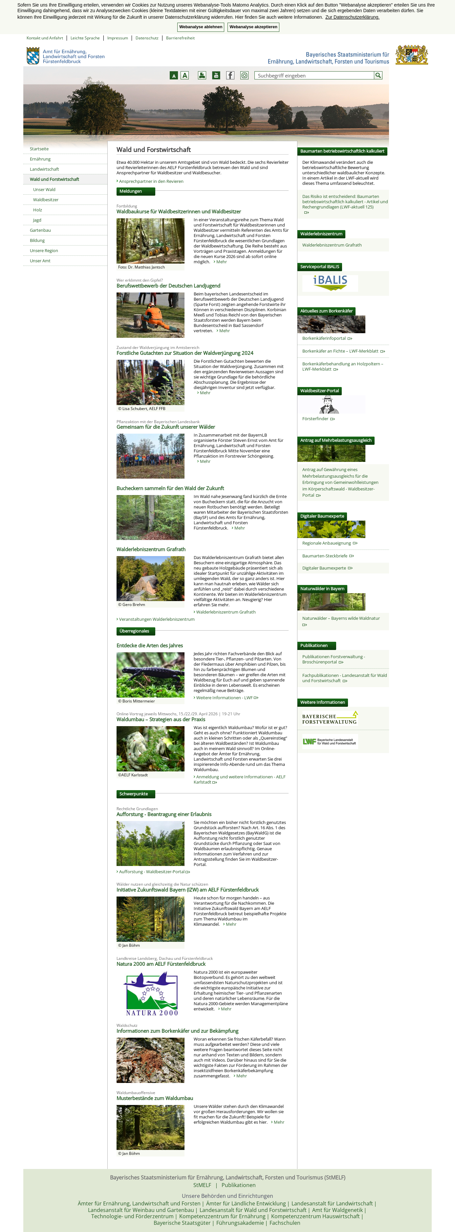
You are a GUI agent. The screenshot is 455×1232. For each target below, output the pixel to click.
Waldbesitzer (45, 200)
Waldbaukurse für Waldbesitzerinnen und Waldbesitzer (179, 211)
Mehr (221, 262)
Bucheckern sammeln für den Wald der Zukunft (170, 488)
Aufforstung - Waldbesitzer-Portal (154, 872)
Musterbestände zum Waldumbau (155, 1098)
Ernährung (40, 159)
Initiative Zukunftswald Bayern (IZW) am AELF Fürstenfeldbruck (188, 889)
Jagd (37, 220)
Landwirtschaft (44, 169)
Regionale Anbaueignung (330, 543)
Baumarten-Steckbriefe (328, 556)
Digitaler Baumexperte (327, 568)
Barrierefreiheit (180, 38)
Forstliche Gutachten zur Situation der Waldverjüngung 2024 (185, 353)
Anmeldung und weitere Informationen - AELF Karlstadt (240, 779)
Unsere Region (44, 250)
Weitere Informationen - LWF (227, 698)
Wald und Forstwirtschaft (54, 179)
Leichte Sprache (85, 38)
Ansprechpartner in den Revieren (151, 181)
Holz (37, 210)
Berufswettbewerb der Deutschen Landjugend (168, 285)
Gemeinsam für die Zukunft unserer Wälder (166, 426)
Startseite (39, 149)
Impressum (117, 38)
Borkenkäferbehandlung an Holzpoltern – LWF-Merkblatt (342, 366)
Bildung (37, 240)
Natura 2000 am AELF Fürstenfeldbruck (161, 964)
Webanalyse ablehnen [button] (200, 27)
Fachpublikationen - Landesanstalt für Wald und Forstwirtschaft (344, 677)
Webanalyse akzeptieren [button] (253, 27)
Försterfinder (318, 418)
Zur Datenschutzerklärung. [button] (352, 17)
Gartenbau (40, 230)
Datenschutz (147, 38)
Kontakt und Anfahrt (45, 38)
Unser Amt (40, 261)
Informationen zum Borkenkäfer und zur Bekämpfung (177, 1030)
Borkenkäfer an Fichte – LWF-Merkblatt (343, 351)
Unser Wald (44, 189)
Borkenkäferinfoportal (327, 338)
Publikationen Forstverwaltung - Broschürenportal (333, 659)
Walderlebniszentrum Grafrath (226, 612)
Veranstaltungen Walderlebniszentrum (157, 619)
